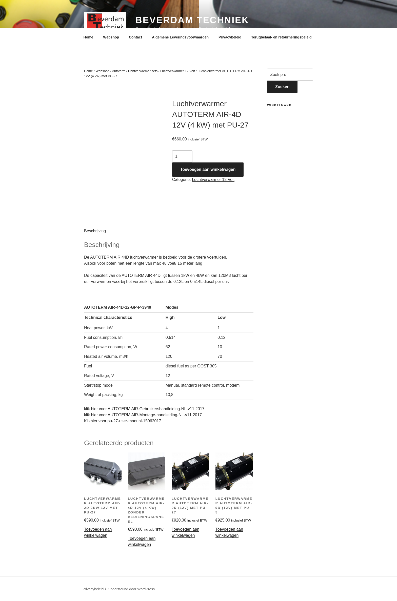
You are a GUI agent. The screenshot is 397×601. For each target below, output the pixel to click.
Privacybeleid (230, 37)
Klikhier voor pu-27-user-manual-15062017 (122, 421)
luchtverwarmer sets (142, 71)
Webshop (111, 37)
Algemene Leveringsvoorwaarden (180, 37)
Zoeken (282, 87)
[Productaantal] (182, 156)
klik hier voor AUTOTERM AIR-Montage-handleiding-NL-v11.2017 (143, 415)
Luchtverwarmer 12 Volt (177, 71)
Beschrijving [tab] (95, 231)
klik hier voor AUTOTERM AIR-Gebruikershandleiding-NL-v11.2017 (144, 409)
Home (88, 37)
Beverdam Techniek (192, 20)
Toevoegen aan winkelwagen (207, 169)
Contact (135, 37)
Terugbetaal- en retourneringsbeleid (281, 37)
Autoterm (118, 71)
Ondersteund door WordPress (131, 589)
